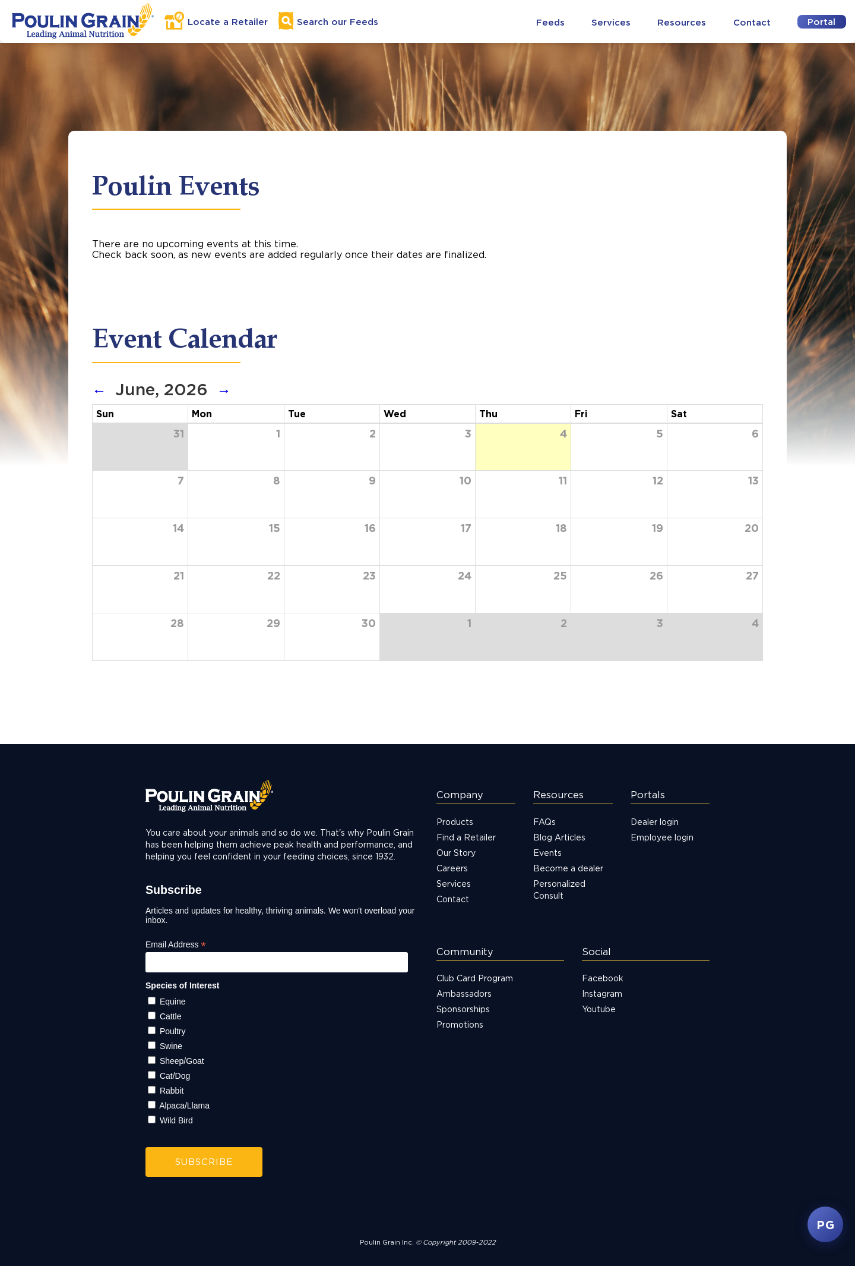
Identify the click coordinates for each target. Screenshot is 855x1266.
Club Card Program (474, 978)
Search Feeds (337, 22)
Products (454, 821)
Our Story (456, 852)
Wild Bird (176, 1120)
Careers (452, 868)
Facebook (602, 978)
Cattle (171, 1016)
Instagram (602, 993)
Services (611, 22)
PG (825, 1224)
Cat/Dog (175, 1076)
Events (547, 852)
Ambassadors (464, 993)
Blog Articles (559, 837)
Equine (173, 1001)
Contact (752, 22)
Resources (681, 22)
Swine (171, 1046)
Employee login (662, 837)
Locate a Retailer (228, 22)
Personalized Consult (559, 889)
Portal (821, 22)
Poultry (173, 1031)
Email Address (175, 944)
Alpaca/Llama (184, 1105)
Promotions (459, 1024)
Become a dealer (568, 868)
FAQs (544, 821)
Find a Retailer (466, 837)
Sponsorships (463, 1008)
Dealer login (655, 821)
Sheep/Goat (182, 1061)
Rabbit (171, 1090)
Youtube (599, 1008)
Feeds (550, 22)
